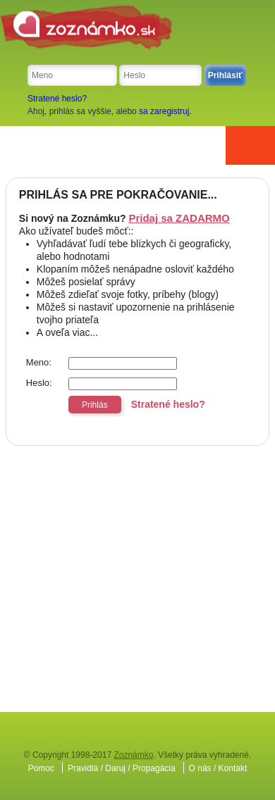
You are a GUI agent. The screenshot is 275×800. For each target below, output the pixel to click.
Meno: (38, 362)
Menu (250, 145)
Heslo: (39, 382)
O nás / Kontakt (218, 768)
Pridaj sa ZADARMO (178, 218)
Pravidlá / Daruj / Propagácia (122, 768)
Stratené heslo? (57, 99)
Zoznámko (133, 755)
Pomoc (41, 768)
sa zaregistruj (164, 111)
